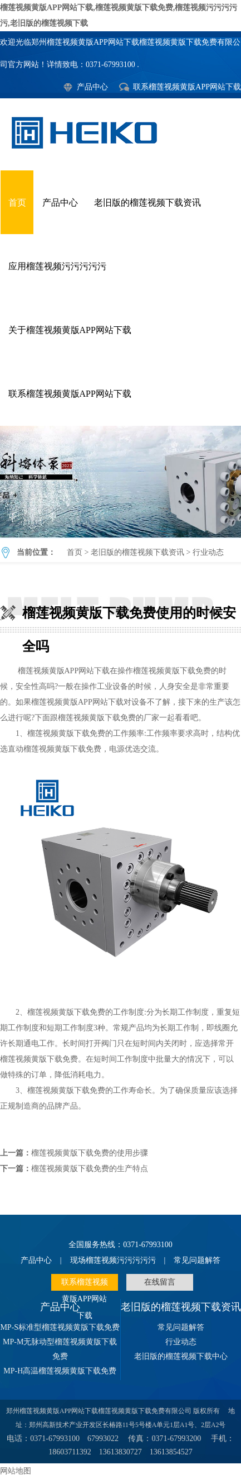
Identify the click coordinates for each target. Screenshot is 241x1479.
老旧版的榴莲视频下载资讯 (147, 202)
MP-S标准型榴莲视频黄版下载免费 (60, 1327)
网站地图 (15, 1471)
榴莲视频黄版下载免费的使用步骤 (89, 1153)
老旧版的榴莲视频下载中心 (181, 1356)
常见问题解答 (197, 1260)
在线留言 (159, 1282)
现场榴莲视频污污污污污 (113, 1260)
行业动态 (208, 552)
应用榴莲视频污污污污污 (57, 266)
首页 (17, 202)
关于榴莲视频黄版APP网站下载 (69, 330)
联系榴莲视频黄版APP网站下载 (187, 87)
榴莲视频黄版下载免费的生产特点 (89, 1168)
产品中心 (92, 87)
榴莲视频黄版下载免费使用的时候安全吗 (120, 482)
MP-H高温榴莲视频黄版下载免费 (59, 1371)
